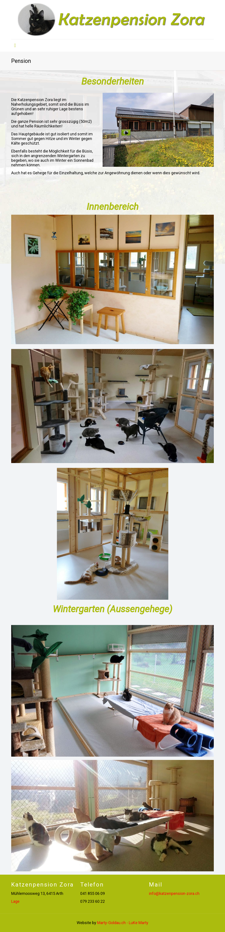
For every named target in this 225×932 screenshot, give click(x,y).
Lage (15, 901)
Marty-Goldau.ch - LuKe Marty (122, 922)
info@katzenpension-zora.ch (174, 893)
